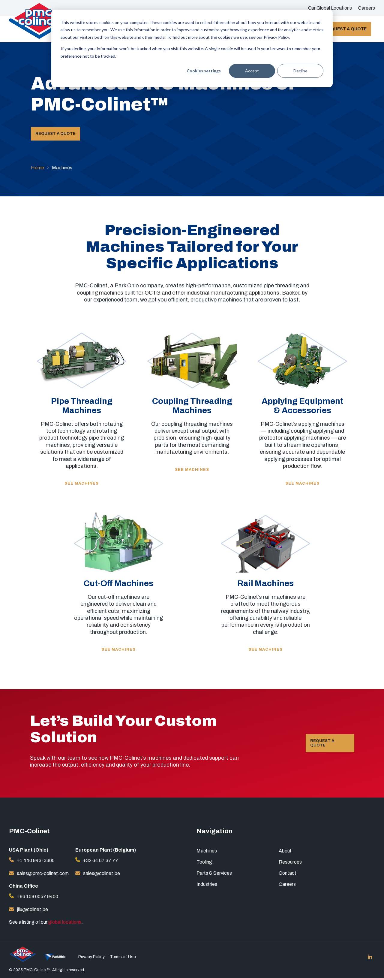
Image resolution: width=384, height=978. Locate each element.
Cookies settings (204, 70)
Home (37, 167)
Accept (252, 70)
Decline (300, 70)
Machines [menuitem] (206, 850)
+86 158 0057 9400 (37, 896)
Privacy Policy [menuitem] (91, 957)
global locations (64, 922)
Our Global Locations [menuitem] (330, 8)
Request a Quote (346, 29)
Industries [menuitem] (206, 884)
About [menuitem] (285, 850)
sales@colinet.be (101, 873)
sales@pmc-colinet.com (43, 873)
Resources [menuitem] (290, 861)
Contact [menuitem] (287, 873)
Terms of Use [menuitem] (123, 957)
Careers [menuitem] (366, 8)
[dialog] (192, 48)
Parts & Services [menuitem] (214, 873)
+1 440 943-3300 (36, 860)
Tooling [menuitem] (204, 861)
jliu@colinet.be (32, 909)
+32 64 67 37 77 (100, 860)
